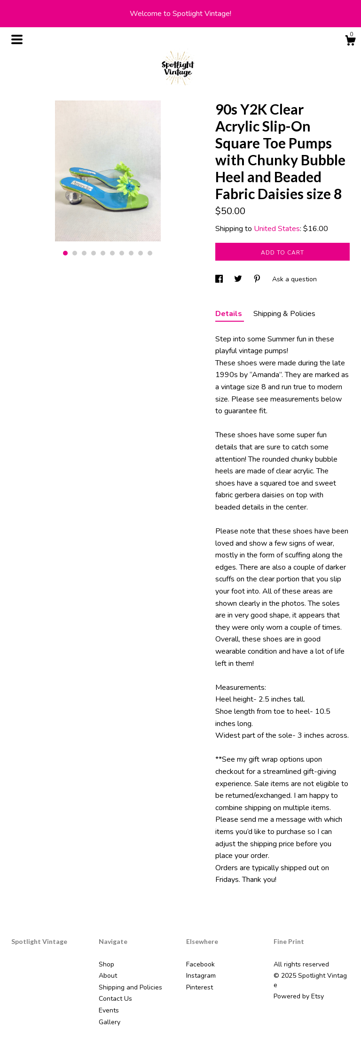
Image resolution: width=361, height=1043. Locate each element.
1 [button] (65, 253)
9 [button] (140, 253)
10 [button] (150, 253)
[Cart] (350, 42)
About (108, 975)
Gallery (109, 1022)
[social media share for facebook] (220, 279)
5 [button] (103, 253)
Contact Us (115, 998)
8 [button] (131, 253)
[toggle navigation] (17, 39)
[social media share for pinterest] (258, 279)
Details (229, 314)
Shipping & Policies (284, 314)
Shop (106, 964)
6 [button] (112, 253)
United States (277, 229)
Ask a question (294, 279)
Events (109, 1010)
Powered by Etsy (299, 996)
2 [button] (74, 253)
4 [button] (93, 253)
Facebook (200, 964)
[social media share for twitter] (239, 279)
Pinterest (199, 987)
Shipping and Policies (130, 987)
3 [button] (84, 253)
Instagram (201, 975)
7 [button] (121, 253)
